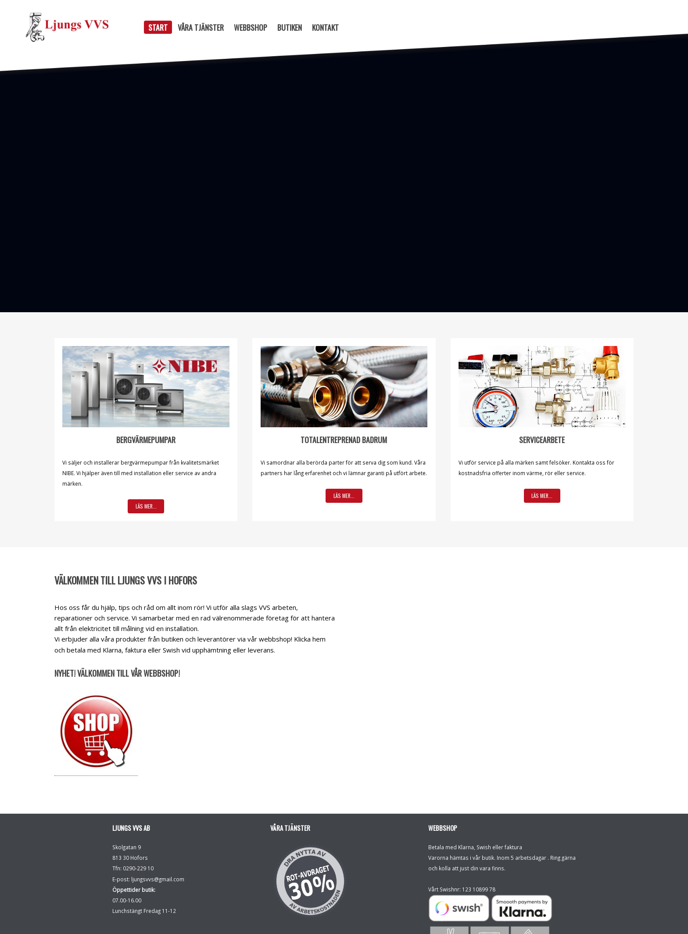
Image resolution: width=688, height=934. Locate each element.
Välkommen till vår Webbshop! (128, 673)
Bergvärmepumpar (146, 439)
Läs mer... (146, 506)
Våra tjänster (201, 27)
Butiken (289, 27)
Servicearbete (542, 439)
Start (158, 27)
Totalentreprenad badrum (344, 439)
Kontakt (325, 27)
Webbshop (250, 27)
